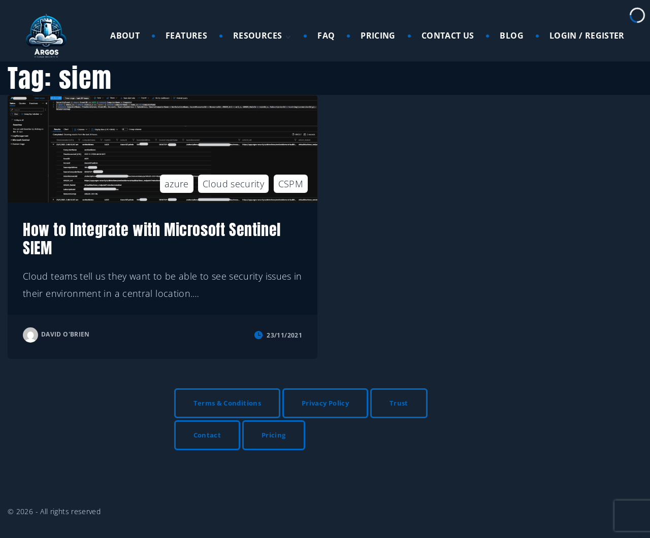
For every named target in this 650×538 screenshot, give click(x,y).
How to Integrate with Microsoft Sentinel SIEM (152, 238)
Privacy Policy (325, 403)
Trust (398, 403)
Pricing (274, 435)
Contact (207, 435)
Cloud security (233, 184)
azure (177, 184)
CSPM (290, 184)
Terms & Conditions (227, 403)
